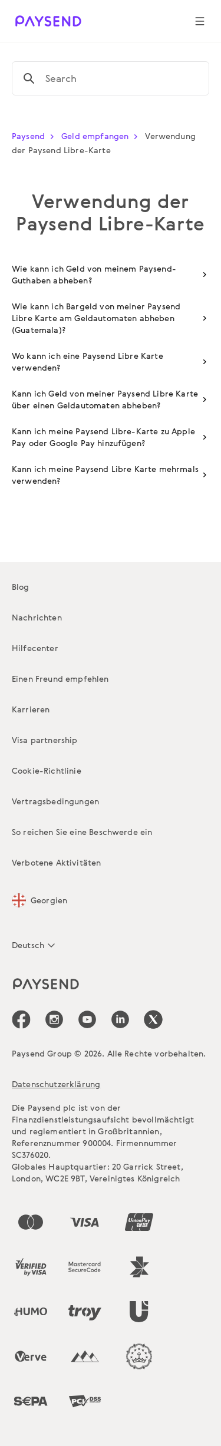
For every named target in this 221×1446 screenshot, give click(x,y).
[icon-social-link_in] (54, 1019)
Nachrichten (37, 617)
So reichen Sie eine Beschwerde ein (82, 831)
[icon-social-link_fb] (21, 1019)
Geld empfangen (102, 135)
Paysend (35, 135)
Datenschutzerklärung (56, 1084)
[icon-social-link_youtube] (87, 1019)
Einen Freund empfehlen (60, 678)
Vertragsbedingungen (55, 801)
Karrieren (31, 709)
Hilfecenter (35, 647)
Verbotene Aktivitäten (56, 862)
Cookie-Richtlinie (46, 770)
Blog (20, 586)
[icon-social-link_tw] (153, 1019)
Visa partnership (45, 739)
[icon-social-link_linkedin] (120, 1019)
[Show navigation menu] (200, 21)
